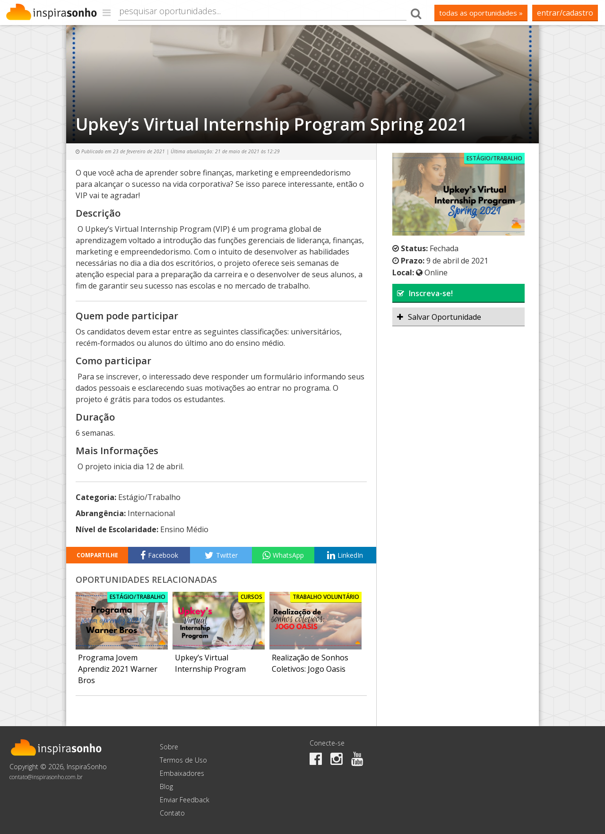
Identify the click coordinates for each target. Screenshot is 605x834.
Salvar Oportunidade (439, 317)
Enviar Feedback (184, 799)
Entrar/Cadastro (565, 13)
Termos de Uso (183, 759)
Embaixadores (182, 773)
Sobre (169, 746)
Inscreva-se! (425, 293)
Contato (172, 812)
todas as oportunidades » (481, 13)
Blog (166, 786)
